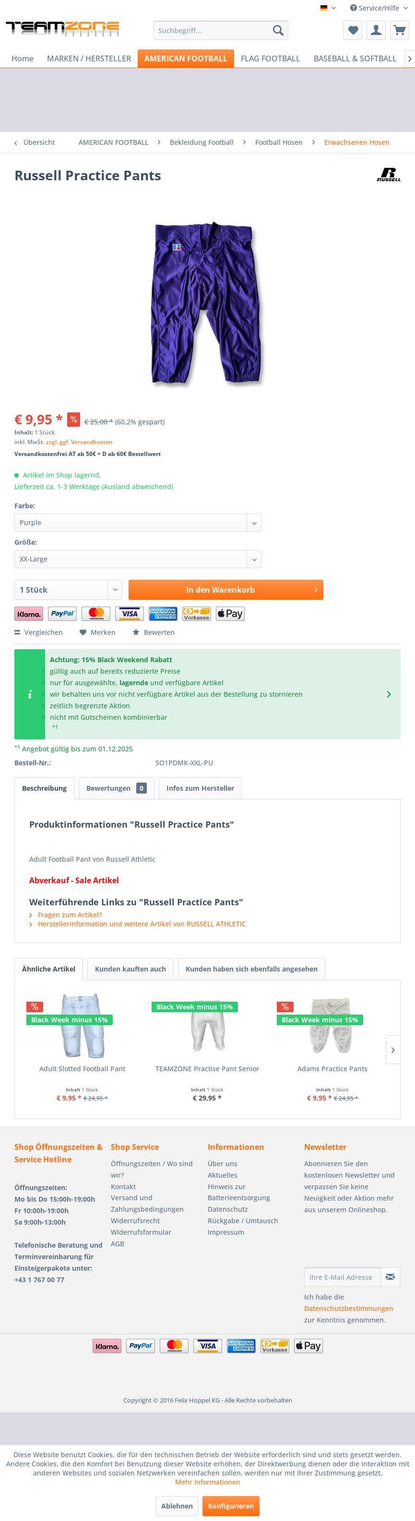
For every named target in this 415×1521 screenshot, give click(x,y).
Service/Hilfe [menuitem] (375, 7)
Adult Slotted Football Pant (82, 1068)
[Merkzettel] (352, 30)
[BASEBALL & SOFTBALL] (355, 58)
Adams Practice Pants (332, 1068)
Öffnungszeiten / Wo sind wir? (152, 1169)
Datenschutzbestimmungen (348, 1308)
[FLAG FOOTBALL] (270, 58)
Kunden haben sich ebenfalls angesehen (252, 968)
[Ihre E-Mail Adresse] (342, 1277)
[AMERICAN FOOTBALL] (186, 58)
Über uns (222, 1163)
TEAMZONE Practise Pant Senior (207, 1068)
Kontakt (123, 1186)
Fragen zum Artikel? (65, 914)
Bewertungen (116, 788)
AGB (117, 1243)
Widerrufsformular (141, 1232)
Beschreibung (44, 788)
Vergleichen (38, 632)
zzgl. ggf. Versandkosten (79, 442)
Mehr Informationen (207, 1481)
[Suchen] (278, 30)
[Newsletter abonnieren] (390, 1277)
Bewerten (153, 632)
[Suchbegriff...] (221, 30)
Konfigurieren (231, 1505)
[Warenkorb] (399, 30)
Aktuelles (222, 1175)
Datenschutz (228, 1209)
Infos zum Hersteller (200, 788)
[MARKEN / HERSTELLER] (89, 58)
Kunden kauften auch (130, 968)
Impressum (226, 1232)
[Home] (22, 58)
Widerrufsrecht (135, 1220)
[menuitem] (221, 30)
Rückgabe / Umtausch (243, 1220)
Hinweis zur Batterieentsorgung (239, 1192)
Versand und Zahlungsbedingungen (147, 1203)
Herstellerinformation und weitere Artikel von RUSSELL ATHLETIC (137, 923)
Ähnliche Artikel (48, 968)
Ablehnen (177, 1505)
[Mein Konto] (376, 30)
